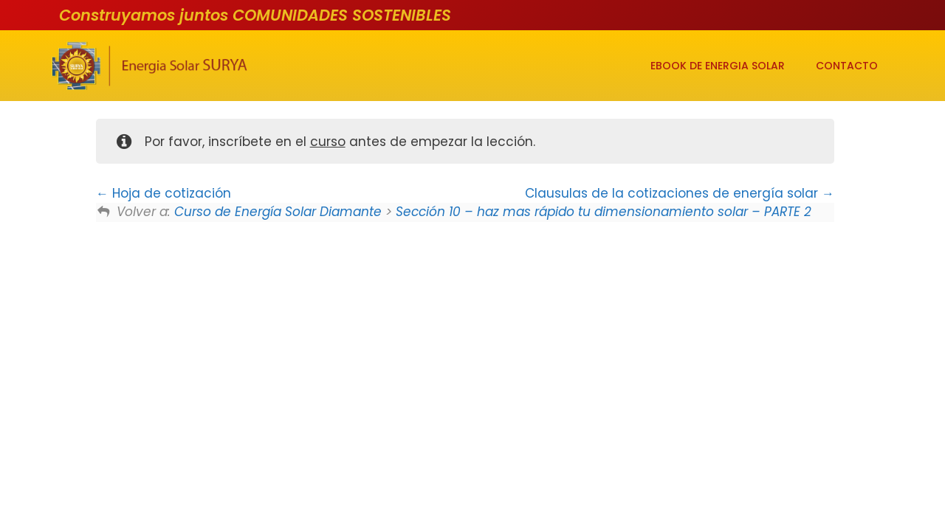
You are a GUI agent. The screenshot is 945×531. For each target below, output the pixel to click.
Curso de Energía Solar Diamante (278, 212)
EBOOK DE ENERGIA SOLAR (717, 65)
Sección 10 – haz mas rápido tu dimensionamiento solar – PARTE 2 (603, 212)
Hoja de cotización (163, 193)
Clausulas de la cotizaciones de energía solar (679, 193)
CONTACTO (847, 65)
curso (328, 141)
